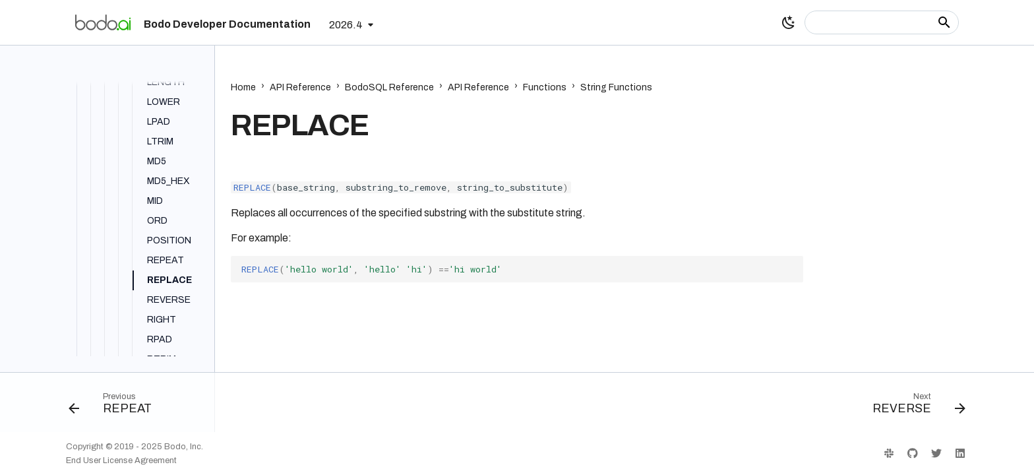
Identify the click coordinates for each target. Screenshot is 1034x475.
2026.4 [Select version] (346, 24)
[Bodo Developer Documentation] (103, 22)
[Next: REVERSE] (914, 406)
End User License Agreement (121, 460)
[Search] (882, 22)
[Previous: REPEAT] (115, 406)
